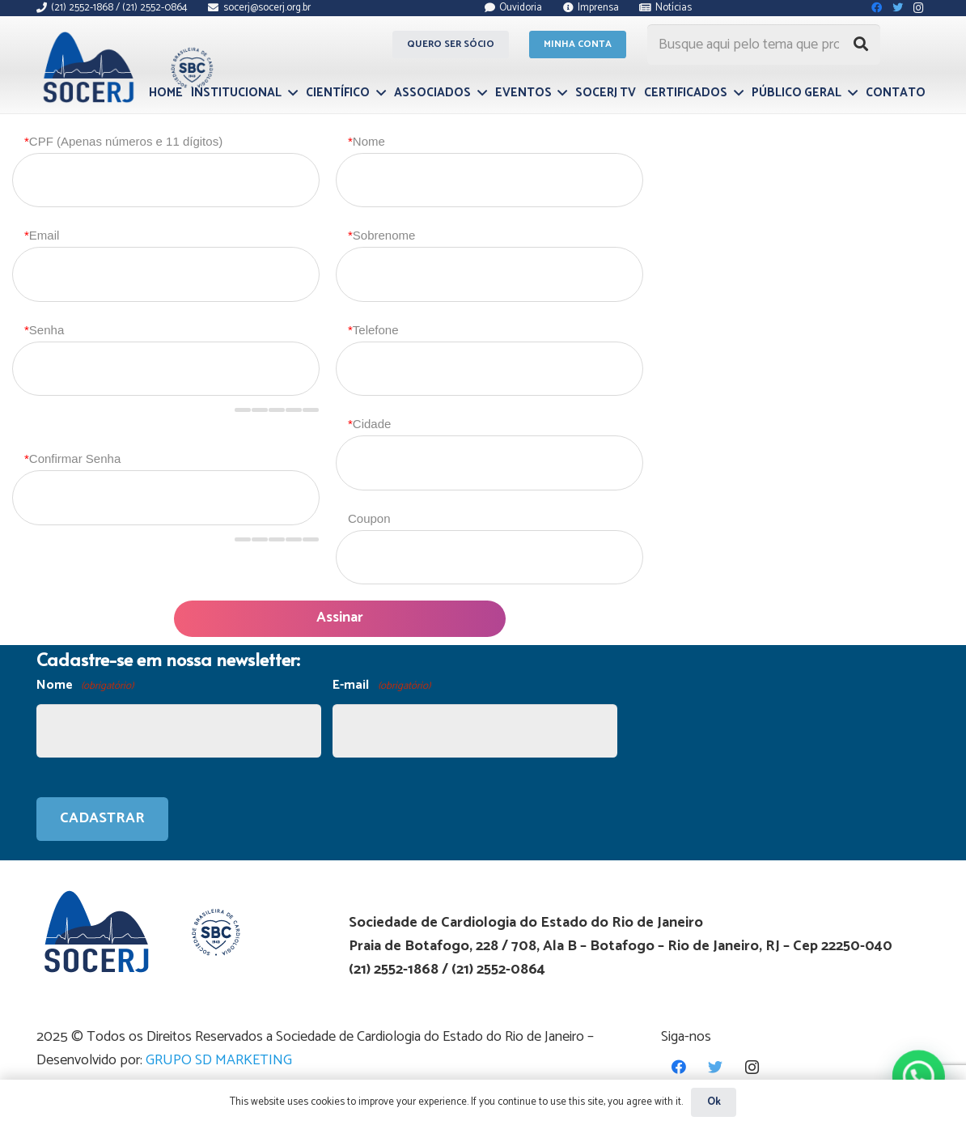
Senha (44, 330)
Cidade (369, 424)
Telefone (373, 330)
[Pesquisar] (861, 44)
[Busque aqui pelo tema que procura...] (763, 44)
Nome (366, 141)
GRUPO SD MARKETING (219, 1060)
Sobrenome (381, 235)
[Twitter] (715, 1067)
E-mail (381, 686)
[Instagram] (752, 1067)
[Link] (125, 67)
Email (41, 235)
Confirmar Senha (72, 458)
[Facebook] (679, 1067)
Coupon (369, 518)
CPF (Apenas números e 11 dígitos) (123, 141)
